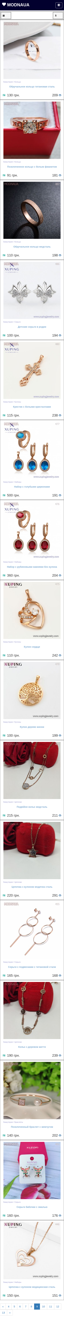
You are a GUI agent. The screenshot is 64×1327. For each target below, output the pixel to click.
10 (43, 1306)
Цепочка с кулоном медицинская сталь (32, 1287)
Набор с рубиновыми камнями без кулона (32, 566)
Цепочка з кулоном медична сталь (32, 886)
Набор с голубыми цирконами (32, 486)
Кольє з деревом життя (32, 1047)
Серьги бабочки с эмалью (32, 1207)
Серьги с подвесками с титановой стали (32, 967)
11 (50, 1306)
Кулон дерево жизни (32, 727)
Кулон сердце (32, 646)
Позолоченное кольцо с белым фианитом (32, 166)
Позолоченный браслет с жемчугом (32, 1126)
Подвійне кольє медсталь (32, 807)
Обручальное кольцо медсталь (32, 246)
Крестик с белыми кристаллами (32, 406)
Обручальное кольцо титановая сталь (32, 86)
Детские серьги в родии (32, 326)
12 (57, 1306)
